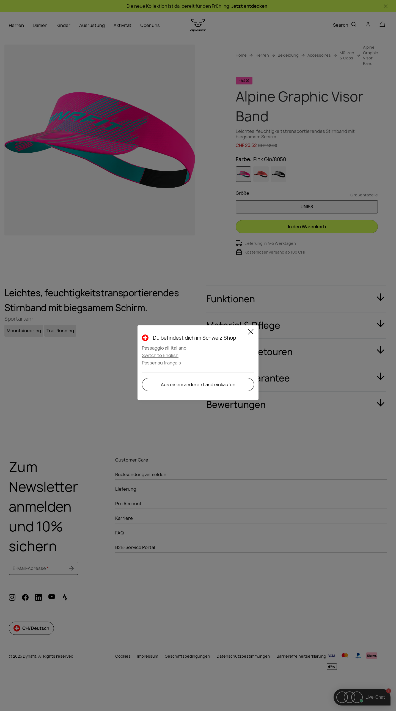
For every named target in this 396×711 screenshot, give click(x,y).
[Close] (251, 332)
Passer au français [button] (161, 363)
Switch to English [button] (160, 355)
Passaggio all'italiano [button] (164, 348)
